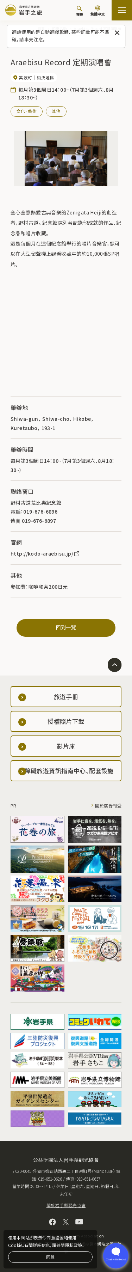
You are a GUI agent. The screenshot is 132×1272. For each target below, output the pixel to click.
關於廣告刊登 (108, 805)
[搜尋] (79, 11)
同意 (50, 1257)
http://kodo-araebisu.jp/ (45, 553)
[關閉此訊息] (117, 33)
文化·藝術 (27, 111)
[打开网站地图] (122, 10)
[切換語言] (97, 11)
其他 (56, 111)
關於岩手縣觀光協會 (66, 1205)
